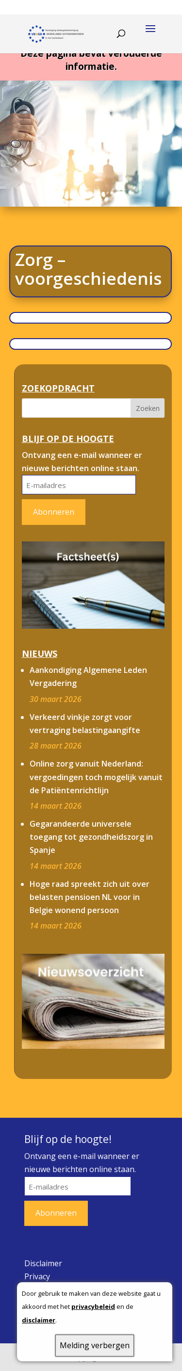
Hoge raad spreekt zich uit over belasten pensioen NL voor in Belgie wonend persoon (89, 897)
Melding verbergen (95, 1345)
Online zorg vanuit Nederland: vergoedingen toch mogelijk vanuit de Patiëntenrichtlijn (96, 776)
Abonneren (53, 511)
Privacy (37, 1276)
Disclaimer (43, 1263)
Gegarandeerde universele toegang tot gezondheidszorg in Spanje (91, 836)
